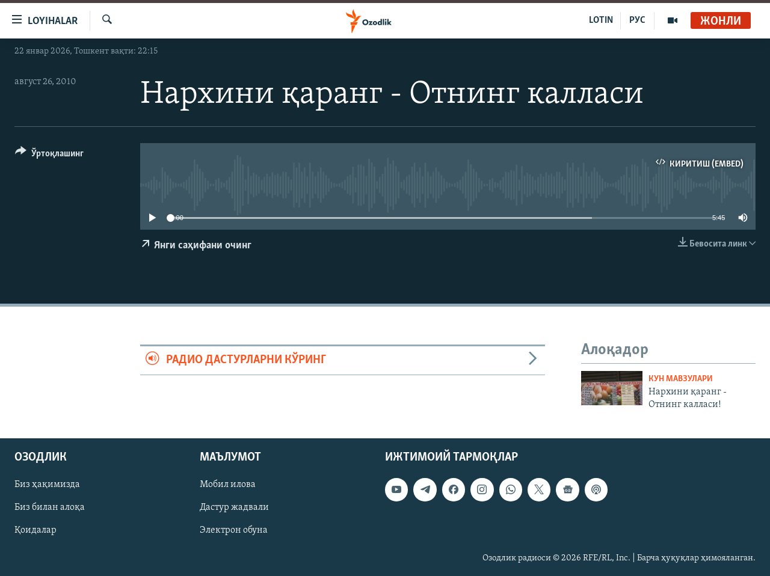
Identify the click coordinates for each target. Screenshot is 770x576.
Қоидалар (35, 531)
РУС (637, 20)
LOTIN (601, 20)
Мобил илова (228, 484)
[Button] (49, 155)
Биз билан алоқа (49, 507)
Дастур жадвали (234, 507)
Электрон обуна (234, 531)
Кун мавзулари (680, 379)
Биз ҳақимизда (47, 484)
